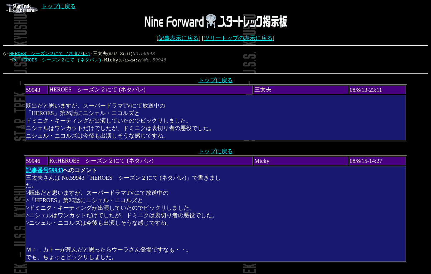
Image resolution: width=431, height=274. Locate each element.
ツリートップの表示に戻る (238, 38)
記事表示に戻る (178, 38)
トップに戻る (41, 6)
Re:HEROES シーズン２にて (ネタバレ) (55, 60)
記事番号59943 (44, 172)
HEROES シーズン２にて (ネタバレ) (51, 53)
